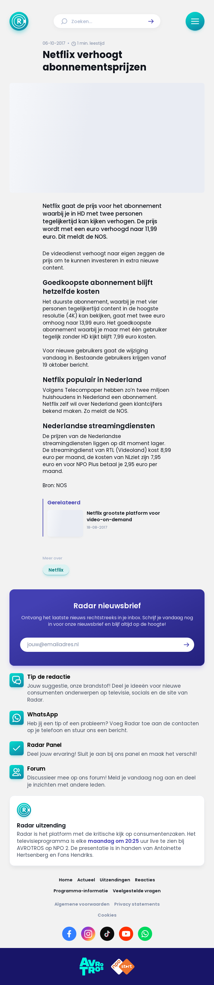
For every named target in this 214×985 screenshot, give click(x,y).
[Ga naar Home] (18, 21)
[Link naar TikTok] (107, 934)
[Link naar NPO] (123, 966)
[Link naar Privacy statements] (137, 904)
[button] (151, 21)
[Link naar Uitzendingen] (115, 880)
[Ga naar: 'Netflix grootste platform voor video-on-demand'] (109, 523)
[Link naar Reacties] (145, 880)
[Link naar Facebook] (69, 934)
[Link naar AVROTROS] (91, 966)
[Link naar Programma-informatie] (81, 891)
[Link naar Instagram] (88, 934)
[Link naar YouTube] (126, 934)
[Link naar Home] (66, 880)
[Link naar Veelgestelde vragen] (137, 891)
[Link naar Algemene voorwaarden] (82, 904)
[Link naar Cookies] (107, 915)
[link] (56, 569)
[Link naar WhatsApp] (145, 934)
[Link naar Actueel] (86, 880)
